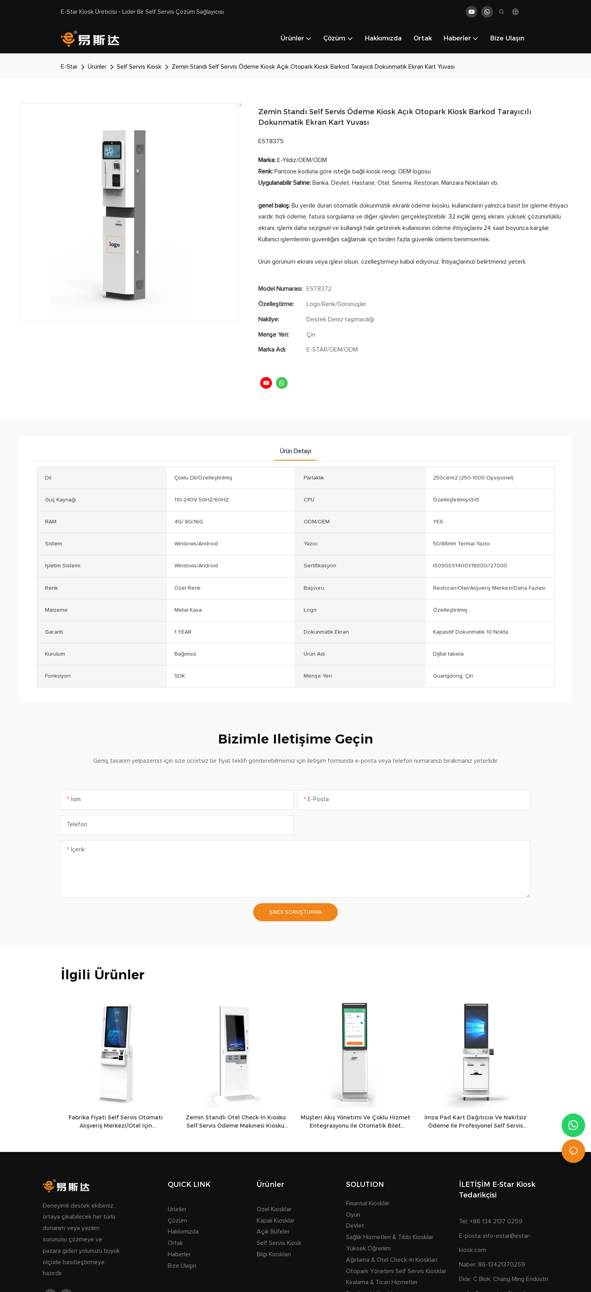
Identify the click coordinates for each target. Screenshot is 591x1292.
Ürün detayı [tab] (295, 451)
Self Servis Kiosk (139, 67)
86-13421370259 (501, 1264)
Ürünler (97, 67)
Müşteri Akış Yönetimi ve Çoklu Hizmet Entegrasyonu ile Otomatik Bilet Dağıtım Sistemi (355, 1122)
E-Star (69, 67)
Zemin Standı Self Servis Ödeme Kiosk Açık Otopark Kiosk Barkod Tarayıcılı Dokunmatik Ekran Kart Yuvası (313, 67)
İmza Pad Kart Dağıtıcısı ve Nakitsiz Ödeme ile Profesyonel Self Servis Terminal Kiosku (475, 1122)
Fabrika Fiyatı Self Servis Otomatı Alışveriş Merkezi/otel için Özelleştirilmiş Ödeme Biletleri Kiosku (115, 1122)
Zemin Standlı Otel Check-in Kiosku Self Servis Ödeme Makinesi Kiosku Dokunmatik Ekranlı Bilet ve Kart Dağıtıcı (236, 1122)
